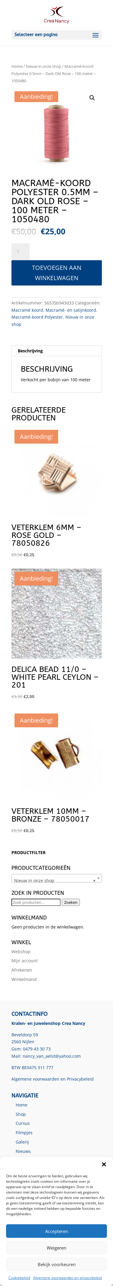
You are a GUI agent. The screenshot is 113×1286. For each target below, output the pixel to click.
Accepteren (56, 1231)
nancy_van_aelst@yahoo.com (52, 1056)
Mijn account (24, 960)
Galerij (22, 1142)
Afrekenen (21, 970)
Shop (21, 1114)
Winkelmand (24, 979)
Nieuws (23, 1151)
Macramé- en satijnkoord (71, 310)
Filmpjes (24, 1132)
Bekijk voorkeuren (57, 1264)
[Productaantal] (20, 251)
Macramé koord (27, 310)
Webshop (20, 951)
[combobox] (56, 878)
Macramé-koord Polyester (37, 317)
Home (17, 66)
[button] (104, 1164)
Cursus (23, 1123)
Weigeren (56, 1248)
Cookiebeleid (19, 1277)
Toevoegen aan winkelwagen (56, 273)
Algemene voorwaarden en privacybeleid (67, 1277)
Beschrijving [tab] (30, 351)
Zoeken (70, 902)
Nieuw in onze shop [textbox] (55, 880)
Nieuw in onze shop (43, 66)
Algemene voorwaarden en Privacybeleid (52, 1079)
